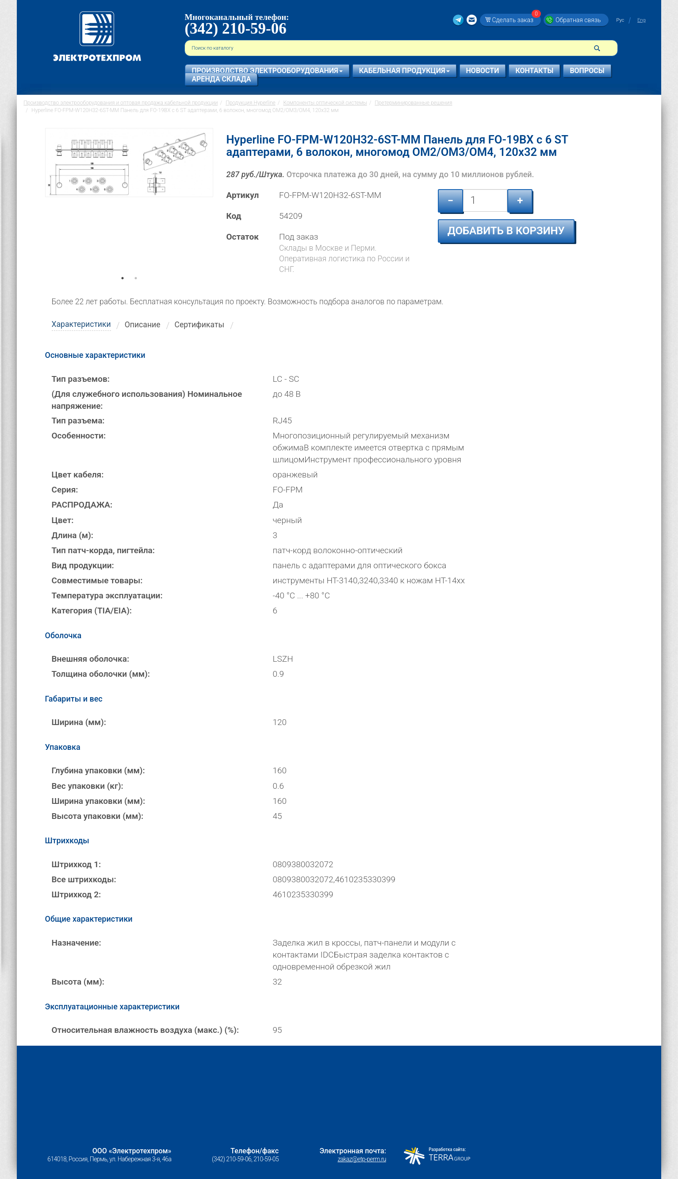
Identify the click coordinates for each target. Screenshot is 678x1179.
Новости (482, 70)
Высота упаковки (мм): (98, 816)
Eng (641, 20)
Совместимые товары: (97, 580)
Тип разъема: (78, 420)
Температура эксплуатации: (107, 595)
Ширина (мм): (79, 722)
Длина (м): (73, 535)
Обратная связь (578, 19)
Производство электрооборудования (267, 70)
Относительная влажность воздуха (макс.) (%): (145, 1030)
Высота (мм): (78, 982)
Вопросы (587, 70)
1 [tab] (122, 290)
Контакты (534, 70)
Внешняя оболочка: (91, 659)
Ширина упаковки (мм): (99, 801)
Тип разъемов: (81, 379)
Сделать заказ (515, 19)
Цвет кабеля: (78, 474)
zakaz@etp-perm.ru (361, 1159)
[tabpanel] (129, 205)
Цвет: (63, 520)
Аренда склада (221, 79)
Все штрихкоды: (84, 879)
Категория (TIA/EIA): (92, 610)
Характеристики (81, 324)
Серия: (65, 490)
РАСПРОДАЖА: (82, 505)
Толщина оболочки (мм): (101, 674)
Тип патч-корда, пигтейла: (103, 550)
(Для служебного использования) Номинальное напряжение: (147, 400)
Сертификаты (200, 324)
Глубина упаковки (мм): (98, 770)
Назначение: (76, 943)
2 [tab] (135, 290)
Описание (143, 324)
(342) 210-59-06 (235, 28)
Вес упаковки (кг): (87, 786)
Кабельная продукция (404, 70)
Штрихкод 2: (76, 894)
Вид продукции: (83, 565)
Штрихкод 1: (76, 864)
